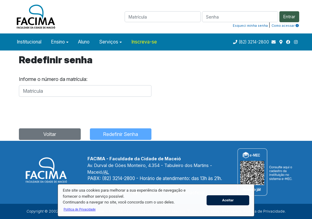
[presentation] (65, 111)
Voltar (49, 134)
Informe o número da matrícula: (53, 79)
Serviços (108, 42)
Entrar (289, 16)
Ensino (58, 42)
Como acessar (285, 25)
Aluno (84, 42)
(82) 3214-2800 (254, 42)
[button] (79, 209)
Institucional (29, 42)
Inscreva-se (144, 42)
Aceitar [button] (228, 200)
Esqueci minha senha (250, 25)
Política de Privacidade (264, 211)
